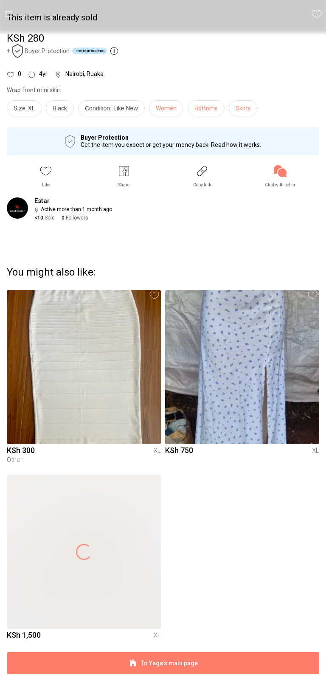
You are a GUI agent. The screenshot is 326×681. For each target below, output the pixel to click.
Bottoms (206, 108)
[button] (45, 176)
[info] (113, 110)
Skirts (243, 108)
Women (166, 108)
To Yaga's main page (163, 663)
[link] (280, 176)
